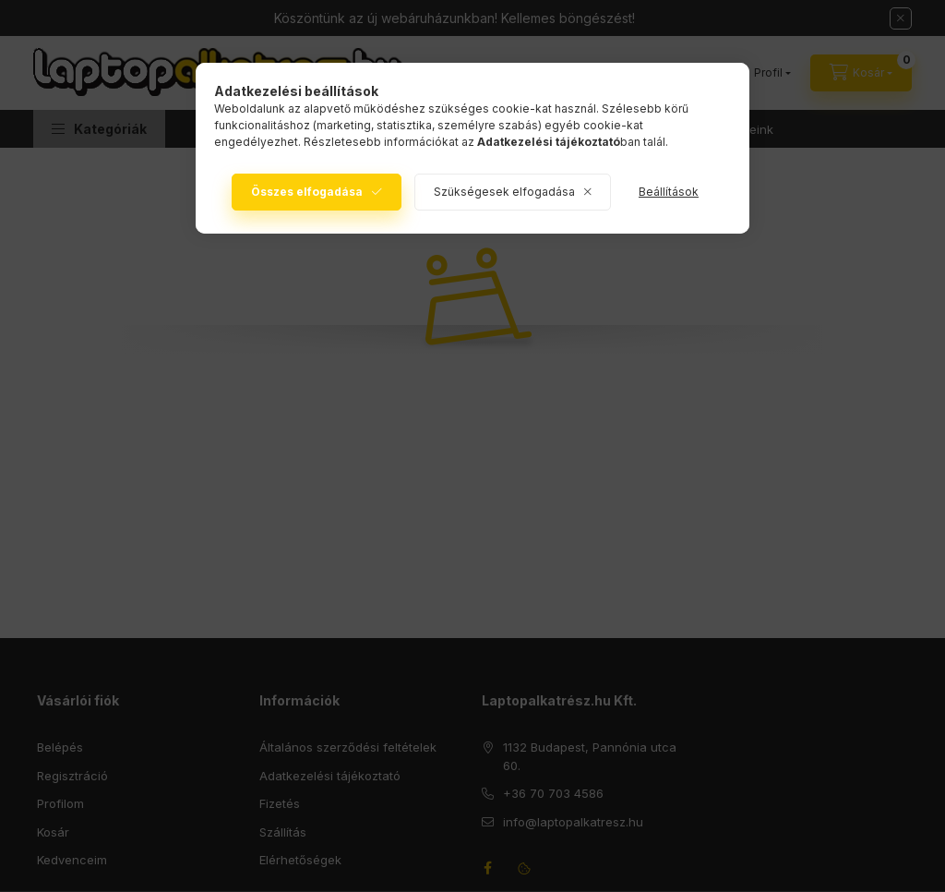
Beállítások (669, 192)
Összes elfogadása (307, 192)
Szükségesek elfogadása (504, 192)
